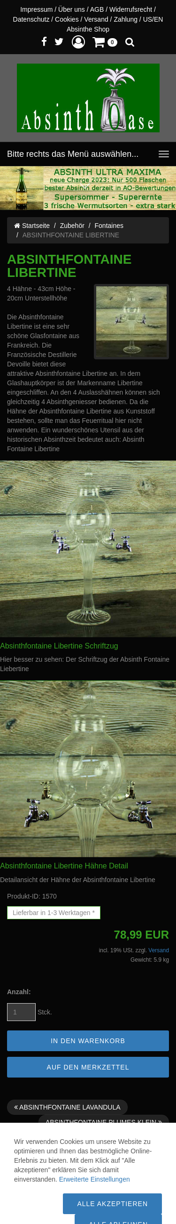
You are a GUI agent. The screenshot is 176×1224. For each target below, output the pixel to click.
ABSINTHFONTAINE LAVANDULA (67, 1107)
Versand (96, 19)
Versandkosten (39, 1193)
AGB (97, 9)
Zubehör (72, 225)
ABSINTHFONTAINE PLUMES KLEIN (104, 1122)
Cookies (67, 19)
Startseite (32, 225)
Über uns (71, 9)
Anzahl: (19, 992)
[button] (78, 41)
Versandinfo (124, 1174)
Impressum (36, 9)
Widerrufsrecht (130, 9)
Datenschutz (31, 19)
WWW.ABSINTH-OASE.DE (104, 1203)
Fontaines (109, 225)
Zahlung (126, 19)
